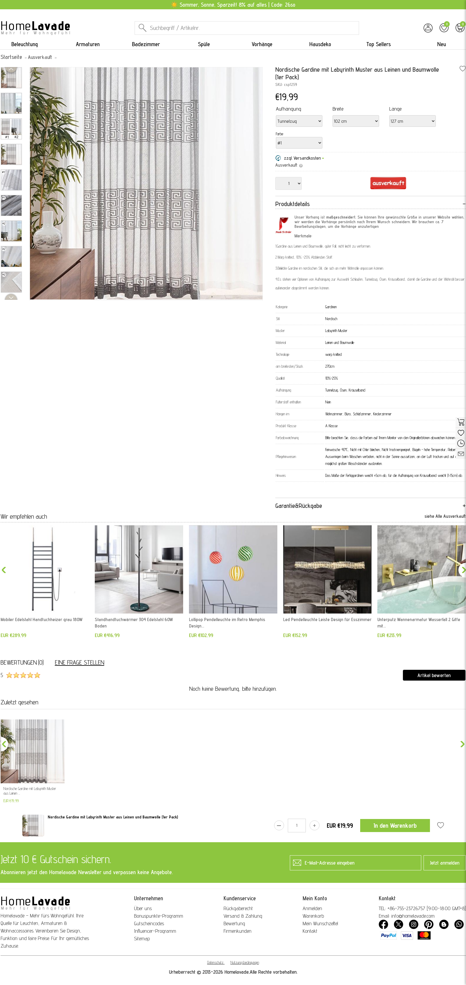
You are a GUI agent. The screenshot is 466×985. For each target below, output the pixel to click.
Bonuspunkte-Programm (158, 916)
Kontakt (310, 931)
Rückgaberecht (238, 908)
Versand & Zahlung (243, 916)
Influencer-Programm (155, 931)
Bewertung (234, 923)
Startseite (11, 56)
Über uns (143, 908)
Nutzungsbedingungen (245, 962)
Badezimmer (146, 44)
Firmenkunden (237, 931)
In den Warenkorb (395, 825)
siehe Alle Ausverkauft (445, 516)
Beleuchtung (24, 44)
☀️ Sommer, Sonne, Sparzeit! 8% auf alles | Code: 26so (233, 4)
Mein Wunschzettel (320, 923)
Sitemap (142, 938)
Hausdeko (320, 44)
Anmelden (312, 908)
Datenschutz (215, 962)
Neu (441, 44)
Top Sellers (378, 44)
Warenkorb (313, 916)
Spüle (204, 44)
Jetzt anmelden (444, 863)
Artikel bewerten (434, 675)
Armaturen (88, 44)
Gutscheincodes (149, 923)
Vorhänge (262, 44)
